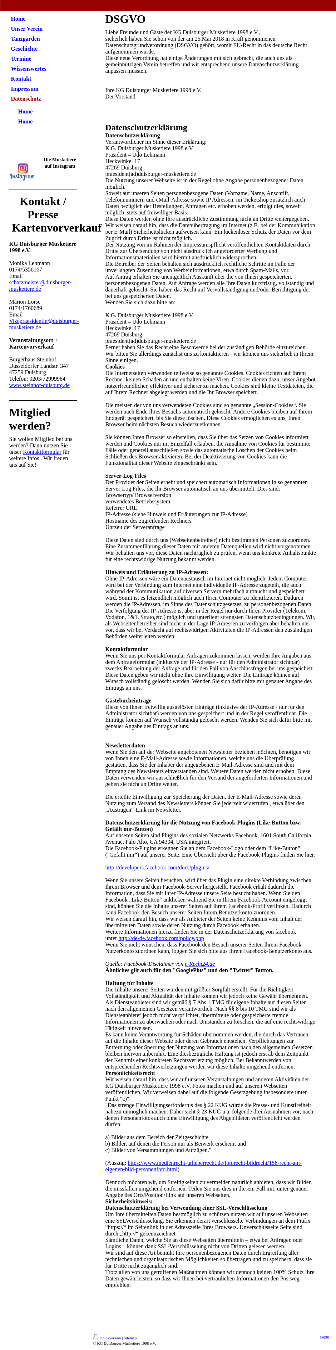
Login (324, 1337)
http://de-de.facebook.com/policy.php (161, 938)
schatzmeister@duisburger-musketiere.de (40, 285)
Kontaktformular (42, 452)
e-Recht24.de (200, 964)
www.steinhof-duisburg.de (39, 385)
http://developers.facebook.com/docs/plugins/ (157, 867)
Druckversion (107, 1338)
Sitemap (130, 1338)
